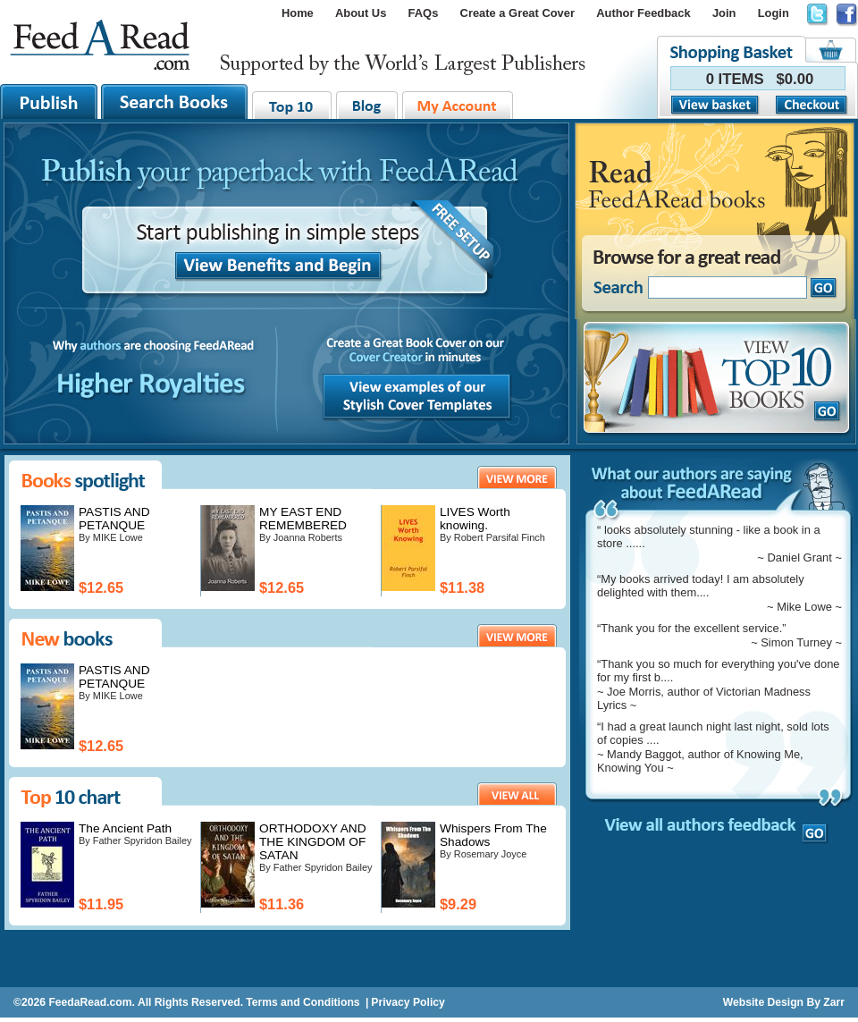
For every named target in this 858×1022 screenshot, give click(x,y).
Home (298, 13)
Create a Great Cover (517, 13)
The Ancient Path (125, 828)
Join (724, 13)
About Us (360, 13)
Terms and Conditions (302, 1002)
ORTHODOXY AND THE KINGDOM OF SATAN (312, 842)
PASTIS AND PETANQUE (114, 518)
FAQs (423, 13)
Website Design (763, 1002)
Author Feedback (643, 13)
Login (773, 13)
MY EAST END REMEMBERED (303, 518)
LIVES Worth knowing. (475, 518)
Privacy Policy (407, 1002)
